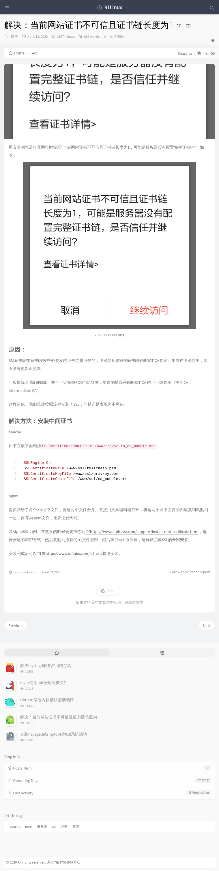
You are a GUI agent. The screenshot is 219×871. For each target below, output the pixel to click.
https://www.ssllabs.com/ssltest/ (72, 553)
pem (28, 826)
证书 (64, 826)
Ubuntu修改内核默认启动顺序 (47, 699)
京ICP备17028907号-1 (63, 862)
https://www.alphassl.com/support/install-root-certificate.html (142, 531)
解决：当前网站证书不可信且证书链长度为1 (59, 716)
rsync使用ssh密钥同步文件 (44, 682)
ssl (54, 826)
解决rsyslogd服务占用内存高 (45, 665)
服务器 (42, 826)
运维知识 (117, 36)
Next (207, 625)
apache (15, 826)
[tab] (57, 653)
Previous (15, 625)
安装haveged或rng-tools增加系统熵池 (53, 734)
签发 (75, 826)
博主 (14, 36)
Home (17, 53)
